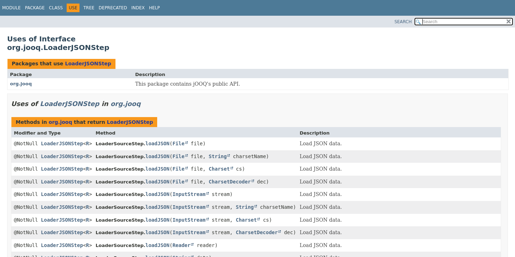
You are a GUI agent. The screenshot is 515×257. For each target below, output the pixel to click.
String (218, 156)
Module (11, 7)
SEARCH (403, 21)
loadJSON (157, 143)
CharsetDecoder (230, 182)
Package (35, 7)
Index (138, 7)
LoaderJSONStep (88, 63)
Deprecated (113, 7)
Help (154, 7)
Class (56, 7)
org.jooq (21, 83)
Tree (88, 7)
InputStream (189, 194)
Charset (219, 169)
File (178, 143)
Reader (181, 245)
